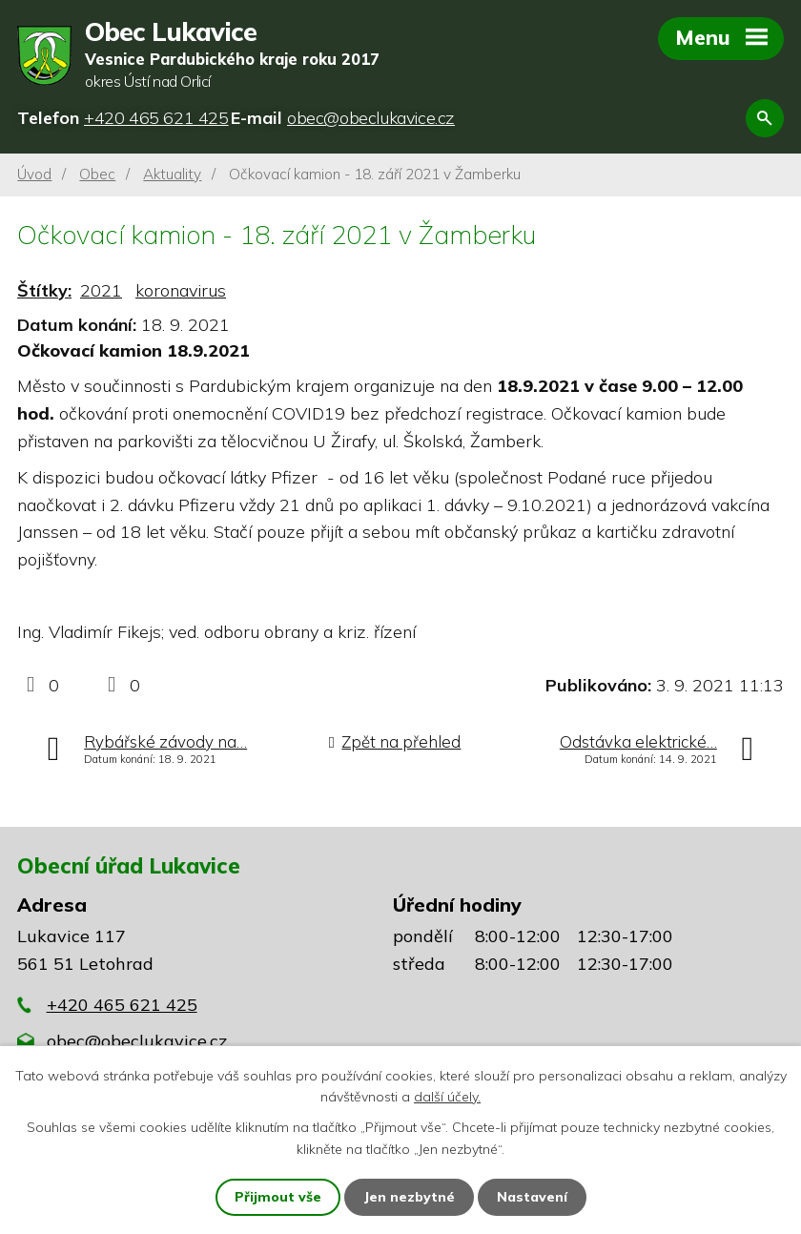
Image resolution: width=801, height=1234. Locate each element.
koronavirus (180, 290)
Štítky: (44, 290)
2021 (101, 290)
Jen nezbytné (409, 1196)
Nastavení (532, 1196)
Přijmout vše (278, 1196)
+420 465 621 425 (122, 1005)
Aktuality (172, 174)
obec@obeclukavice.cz (137, 1041)
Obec (97, 174)
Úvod (34, 174)
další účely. (447, 1096)
